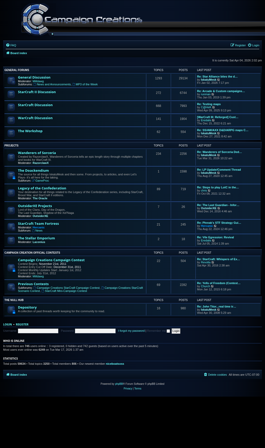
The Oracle (40, 198)
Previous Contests (33, 283)
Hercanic (39, 227)
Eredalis (206, 120)
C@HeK (206, 107)
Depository (27, 307)
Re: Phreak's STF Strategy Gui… (219, 222)
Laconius (39, 242)
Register (22, 324)
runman (206, 94)
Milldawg (38, 81)
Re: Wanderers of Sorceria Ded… (219, 151)
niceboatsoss (115, 363)
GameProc (40, 180)
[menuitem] (11, 45)
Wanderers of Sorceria (37, 152)
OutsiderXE (40, 215)
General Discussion (34, 77)
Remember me (158, 330)
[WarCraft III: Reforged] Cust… (217, 117)
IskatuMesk (208, 79)
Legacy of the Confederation (42, 188)
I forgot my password (131, 330)
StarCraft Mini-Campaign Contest (64, 290)
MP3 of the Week (85, 84)
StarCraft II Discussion (37, 91)
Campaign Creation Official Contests (32, 252)
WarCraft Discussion (35, 118)
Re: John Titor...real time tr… (216, 306)
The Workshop (30, 131)
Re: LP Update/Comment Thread (219, 169)
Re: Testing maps (209, 104)
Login (7, 324)
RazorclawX (41, 162)
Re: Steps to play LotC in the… (218, 187)
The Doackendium (33, 170)
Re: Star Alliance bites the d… (217, 76)
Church (205, 286)
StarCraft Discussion (35, 105)
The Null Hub (14, 300)
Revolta (206, 262)
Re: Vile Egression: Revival (215, 237)
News (37, 230)
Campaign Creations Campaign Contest (51, 260)
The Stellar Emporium (36, 238)
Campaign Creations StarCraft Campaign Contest (66, 287)
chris (204, 190)
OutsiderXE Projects (35, 205)
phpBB (119, 383)
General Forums (16, 70)
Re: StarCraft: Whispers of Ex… (218, 259)
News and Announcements (52, 84)
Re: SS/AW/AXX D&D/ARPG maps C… (222, 130)
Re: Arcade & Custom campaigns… (221, 91)
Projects (11, 145)
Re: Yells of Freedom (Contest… (219, 283)
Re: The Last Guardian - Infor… (218, 205)
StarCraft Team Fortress (38, 223)
